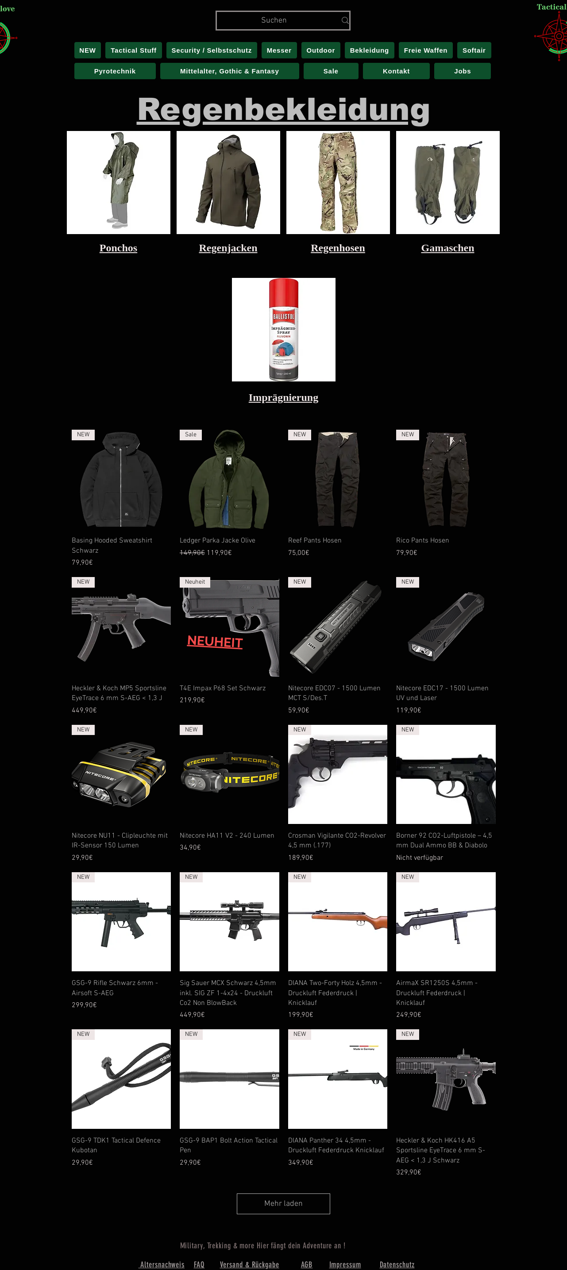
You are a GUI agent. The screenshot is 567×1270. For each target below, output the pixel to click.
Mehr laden (283, 1203)
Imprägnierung (283, 397)
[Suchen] (274, 21)
